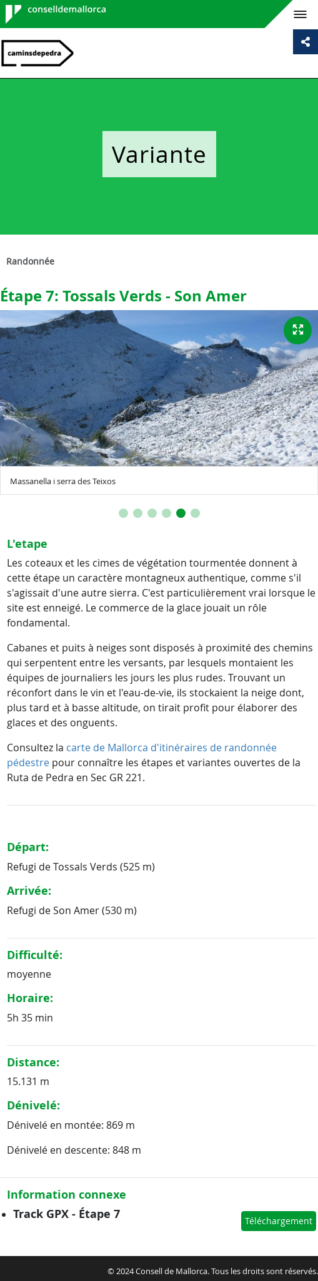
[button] (123, 513)
